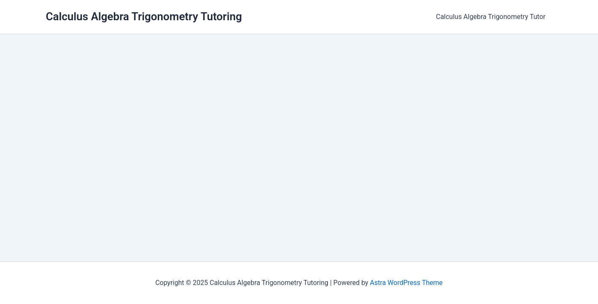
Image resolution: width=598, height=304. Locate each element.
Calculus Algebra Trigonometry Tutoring (144, 16)
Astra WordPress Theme (406, 283)
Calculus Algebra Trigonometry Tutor (491, 17)
